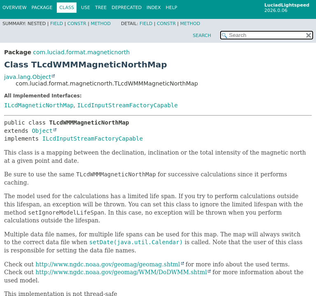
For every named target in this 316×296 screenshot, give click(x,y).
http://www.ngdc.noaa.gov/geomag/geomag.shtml (107, 264)
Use (85, 7)
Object (42, 130)
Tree (101, 7)
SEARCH (202, 35)
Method (101, 23)
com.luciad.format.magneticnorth (81, 52)
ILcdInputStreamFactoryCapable (127, 105)
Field (56, 23)
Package (42, 7)
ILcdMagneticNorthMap (39, 105)
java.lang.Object (27, 77)
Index (153, 7)
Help (171, 7)
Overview (14, 7)
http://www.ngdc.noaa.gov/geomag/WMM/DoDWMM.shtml (121, 272)
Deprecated (127, 7)
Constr (76, 23)
